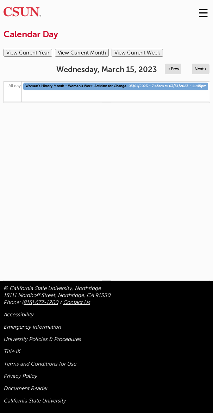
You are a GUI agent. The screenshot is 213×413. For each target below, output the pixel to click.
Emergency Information (32, 327)
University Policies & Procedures (42, 339)
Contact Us (76, 302)
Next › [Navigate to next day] (200, 68)
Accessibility (18, 314)
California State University (35, 401)
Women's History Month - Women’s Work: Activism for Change (75, 86)
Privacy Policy (20, 376)
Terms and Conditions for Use (40, 364)
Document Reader (26, 388)
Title (12, 351)
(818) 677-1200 (40, 302)
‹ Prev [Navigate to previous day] (173, 68)
